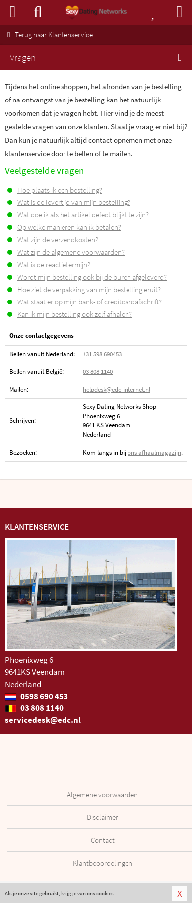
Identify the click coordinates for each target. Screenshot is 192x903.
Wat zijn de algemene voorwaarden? (71, 252)
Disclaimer (102, 817)
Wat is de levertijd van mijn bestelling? (73, 202)
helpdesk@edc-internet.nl (116, 389)
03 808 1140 (98, 371)
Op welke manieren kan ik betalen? (69, 227)
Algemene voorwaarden (102, 794)
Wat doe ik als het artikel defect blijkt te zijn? (83, 214)
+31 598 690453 (102, 354)
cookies (105, 893)
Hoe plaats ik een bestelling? (59, 190)
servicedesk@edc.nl (43, 719)
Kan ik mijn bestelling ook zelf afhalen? (74, 314)
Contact (103, 840)
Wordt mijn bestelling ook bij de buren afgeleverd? (92, 277)
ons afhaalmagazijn (154, 452)
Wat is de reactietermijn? (53, 264)
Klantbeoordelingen (102, 863)
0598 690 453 (36, 696)
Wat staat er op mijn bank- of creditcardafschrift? (89, 301)
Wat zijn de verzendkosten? (57, 239)
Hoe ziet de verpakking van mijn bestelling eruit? (89, 289)
